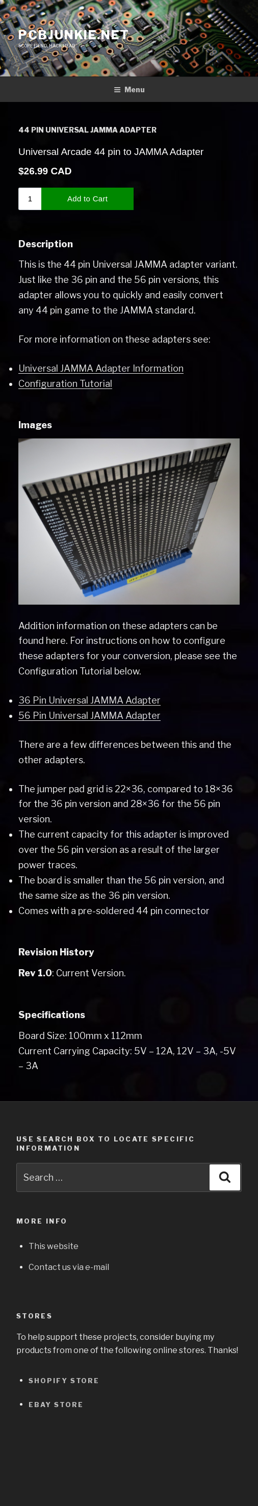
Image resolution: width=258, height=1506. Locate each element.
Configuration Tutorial (65, 383)
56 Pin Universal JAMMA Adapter (89, 715)
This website (54, 1246)
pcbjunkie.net (74, 35)
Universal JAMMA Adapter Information (101, 368)
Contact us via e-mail (69, 1267)
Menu (129, 89)
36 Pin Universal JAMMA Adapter (89, 700)
